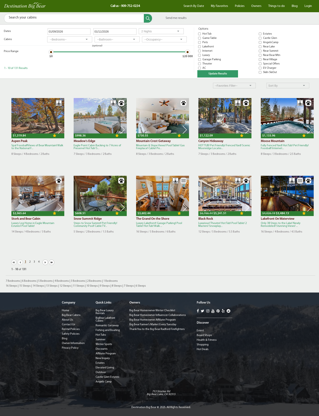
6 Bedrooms (29, 281)
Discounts (102, 348)
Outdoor (101, 372)
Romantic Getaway (107, 325)
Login (308, 6)
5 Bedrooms (45, 281)
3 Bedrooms (78, 281)
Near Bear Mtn (271, 55)
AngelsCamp (271, 42)
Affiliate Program (106, 353)
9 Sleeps (105, 285)
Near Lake (269, 46)
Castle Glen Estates (107, 377)
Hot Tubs (101, 334)
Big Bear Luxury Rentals (105, 312)
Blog (295, 6)
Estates (267, 33)
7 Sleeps (129, 285)
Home (65, 310)
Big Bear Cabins (71, 315)
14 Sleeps (38, 285)
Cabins (8, 39)
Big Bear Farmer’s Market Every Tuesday (152, 324)
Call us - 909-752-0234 (125, 6)
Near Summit (270, 50)
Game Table (209, 38)
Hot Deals (203, 349)
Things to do (276, 6)
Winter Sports (104, 344)
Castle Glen (270, 38)
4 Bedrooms (62, 281)
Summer (100, 339)
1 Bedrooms (110, 281)
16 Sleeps (11, 285)
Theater (207, 63)
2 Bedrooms (94, 281)
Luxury (206, 55)
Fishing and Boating (108, 330)
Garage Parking (211, 59)
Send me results (176, 18)
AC (204, 68)
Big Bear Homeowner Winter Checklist (152, 310)
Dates (7, 31)
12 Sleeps (65, 285)
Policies (240, 6)
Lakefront (208, 46)
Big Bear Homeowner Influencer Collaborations (157, 315)
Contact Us (68, 324)
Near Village (270, 59)
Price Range (11, 51)
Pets (205, 42)
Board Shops (204, 335)
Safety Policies (71, 333)
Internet (207, 50)
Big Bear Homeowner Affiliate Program (152, 319)
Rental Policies (71, 329)
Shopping (203, 344)
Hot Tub (207, 33)
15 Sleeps (25, 285)
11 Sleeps (78, 285)
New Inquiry (103, 358)
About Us (67, 319)
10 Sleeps (92, 285)
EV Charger (269, 68)
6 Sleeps (141, 285)
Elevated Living (105, 367)
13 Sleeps (52, 285)
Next (60, 130)
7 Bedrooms (13, 281)
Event (200, 330)
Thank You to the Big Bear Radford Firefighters (157, 329)
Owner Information (73, 343)
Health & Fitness (207, 340)
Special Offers (271, 63)
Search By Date (194, 6)
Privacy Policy (70, 347)
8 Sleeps (117, 285)
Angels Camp (104, 381)
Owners (256, 6)
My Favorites (219, 6)
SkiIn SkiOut (270, 72)
